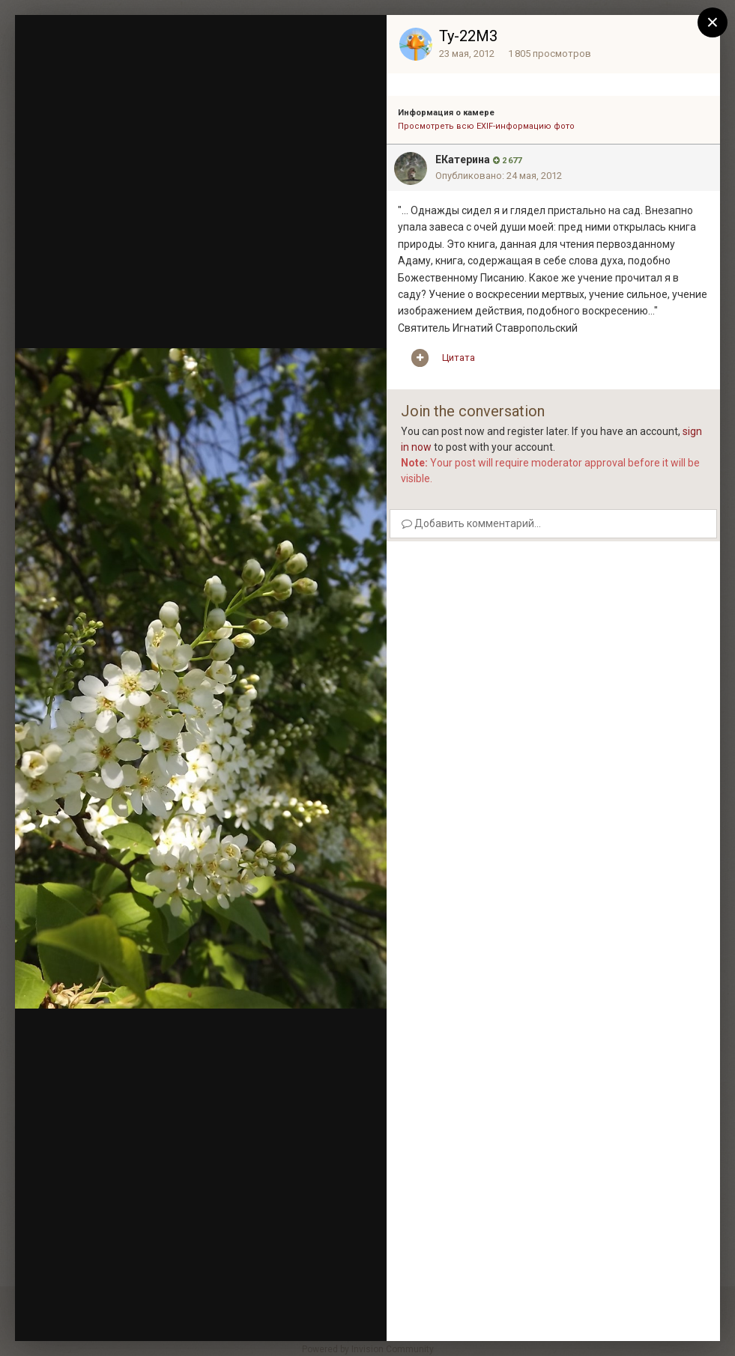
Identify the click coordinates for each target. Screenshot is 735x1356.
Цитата (458, 357)
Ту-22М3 (468, 36)
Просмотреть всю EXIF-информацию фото (486, 126)
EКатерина (462, 159)
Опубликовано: (498, 175)
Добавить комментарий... (471, 523)
